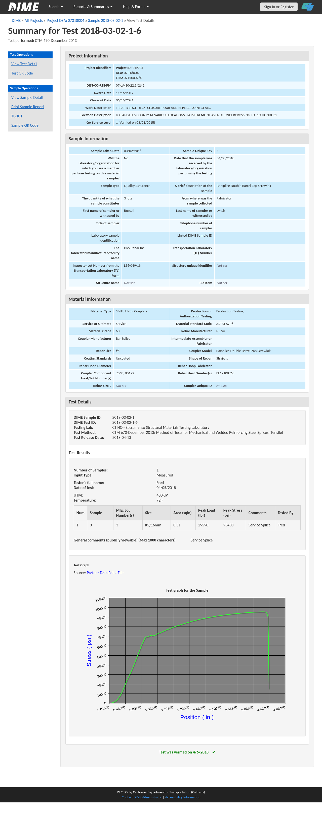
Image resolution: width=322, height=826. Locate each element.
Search (56, 6)
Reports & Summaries (92, 6)
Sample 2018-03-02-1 (105, 20)
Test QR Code (22, 73)
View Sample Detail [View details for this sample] (27, 97)
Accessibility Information (182, 797)
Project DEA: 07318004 (65, 20)
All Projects (34, 20)
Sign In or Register (279, 7)
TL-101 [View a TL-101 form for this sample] (16, 116)
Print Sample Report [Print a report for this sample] (27, 106)
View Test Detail (24, 63)
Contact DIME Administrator (142, 797)
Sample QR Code (24, 125)
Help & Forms (136, 6)
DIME (16, 20)
